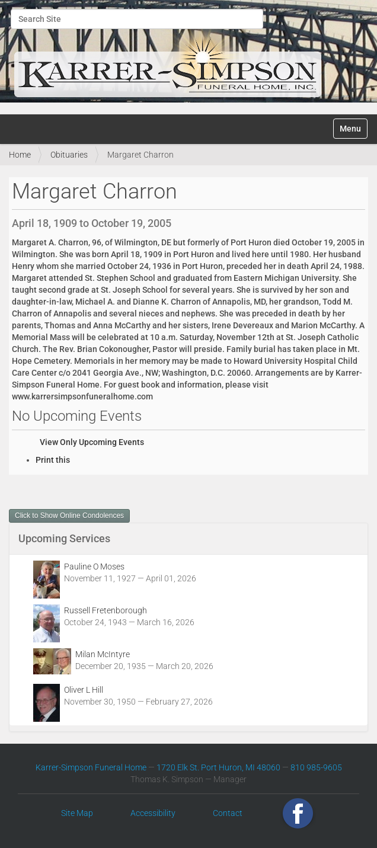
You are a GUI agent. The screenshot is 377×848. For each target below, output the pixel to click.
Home (20, 154)
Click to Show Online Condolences (69, 515)
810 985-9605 (316, 767)
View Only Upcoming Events (92, 442)
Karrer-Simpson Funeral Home (91, 767)
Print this (53, 460)
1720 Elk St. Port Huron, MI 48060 (218, 767)
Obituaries (69, 154)
